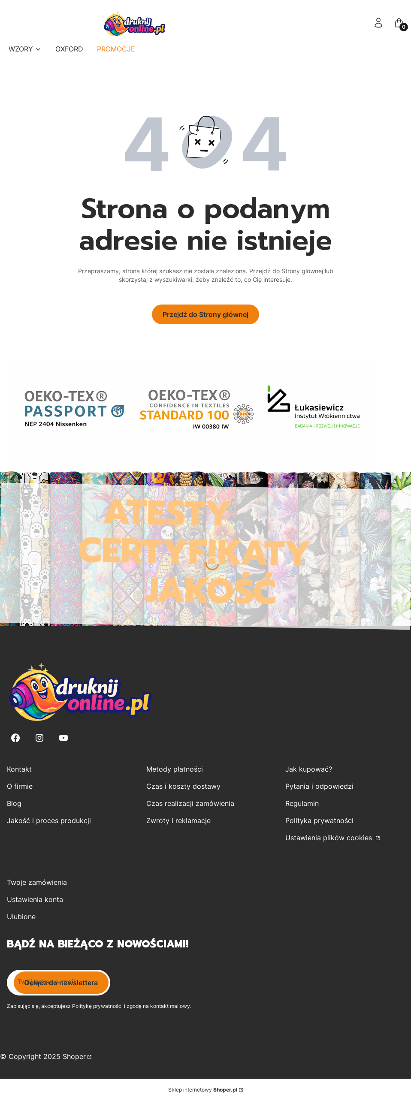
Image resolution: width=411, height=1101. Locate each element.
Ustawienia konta (35, 899)
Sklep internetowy (202, 1089)
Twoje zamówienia (37, 882)
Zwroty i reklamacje (178, 820)
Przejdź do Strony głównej (205, 314)
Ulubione (21, 916)
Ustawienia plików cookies (329, 837)
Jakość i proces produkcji (49, 820)
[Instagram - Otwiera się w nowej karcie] (39, 738)
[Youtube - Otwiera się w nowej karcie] (63, 738)
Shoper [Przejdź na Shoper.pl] (74, 1056)
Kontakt (19, 769)
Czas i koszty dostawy (183, 786)
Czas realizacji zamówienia (190, 803)
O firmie (20, 786)
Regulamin (302, 803)
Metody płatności (174, 769)
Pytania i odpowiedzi (319, 786)
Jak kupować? (308, 769)
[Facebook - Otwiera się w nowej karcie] (15, 738)
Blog (14, 803)
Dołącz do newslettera (61, 982)
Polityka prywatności (319, 820)
